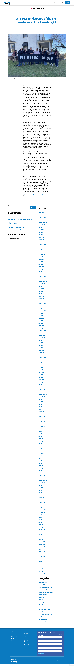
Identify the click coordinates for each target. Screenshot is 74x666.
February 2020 (42, 383)
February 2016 (41, 499)
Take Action (56, 2)
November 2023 (42, 278)
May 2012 (40, 565)
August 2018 (41, 428)
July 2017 (40, 457)
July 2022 (40, 317)
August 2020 (41, 369)
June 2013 (41, 533)
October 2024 (41, 251)
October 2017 (41, 450)
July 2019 (40, 401)
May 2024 (40, 263)
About (25, 633)
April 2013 (40, 538)
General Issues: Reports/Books (45, 593)
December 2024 (42, 246)
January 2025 (41, 243)
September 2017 (42, 452)
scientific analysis (34, 197)
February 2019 (41, 413)
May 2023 (40, 292)
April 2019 (40, 408)
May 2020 (40, 376)
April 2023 (41, 295)
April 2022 (41, 324)
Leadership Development (44, 603)
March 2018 (41, 440)
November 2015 (42, 506)
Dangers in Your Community (45, 589)
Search (9, 207)
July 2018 (40, 430)
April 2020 (41, 378)
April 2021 (40, 349)
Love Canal (41, 606)
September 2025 (42, 224)
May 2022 (40, 322)
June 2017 (41, 459)
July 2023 (40, 287)
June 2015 (41, 518)
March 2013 (41, 541)
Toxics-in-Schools (42, 620)
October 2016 (41, 479)
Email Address (40, 637)
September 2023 (42, 283)
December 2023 (42, 275)
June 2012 (41, 563)
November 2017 (42, 447)
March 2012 (41, 570)
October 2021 (41, 334)
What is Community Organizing (15, 231)
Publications (41, 613)
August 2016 (41, 484)
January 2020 (41, 386)
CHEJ (25, 196)
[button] (62, 3)
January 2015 (41, 531)
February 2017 (41, 469)
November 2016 (42, 477)
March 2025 (41, 238)
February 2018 (41, 442)
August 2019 (41, 398)
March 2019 (41, 410)
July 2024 (40, 258)
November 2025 (42, 219)
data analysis (29, 196)
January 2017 (41, 472)
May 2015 (40, 521)
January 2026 (41, 216)
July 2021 (40, 342)
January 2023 (41, 302)
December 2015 (42, 504)
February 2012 (41, 572)
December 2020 (42, 359)
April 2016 (40, 494)
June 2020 (41, 374)
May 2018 (40, 435)
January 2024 (41, 273)
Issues (49, 2)
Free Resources (42, 2)
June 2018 (41, 432)
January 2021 (41, 356)
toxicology (26, 198)
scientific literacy (40, 197)
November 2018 (42, 420)
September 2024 (42, 253)
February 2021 (41, 354)
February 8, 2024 (41, 27)
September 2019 (42, 396)
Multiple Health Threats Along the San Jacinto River (20, 221)
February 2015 (41, 528)
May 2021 (40, 346)
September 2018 (42, 425)
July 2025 (40, 229)
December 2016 (42, 474)
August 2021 (41, 339)
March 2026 (41, 214)
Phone (39, 647)
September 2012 (42, 555)
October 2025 (41, 221)
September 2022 (42, 312)
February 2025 (42, 241)
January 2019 (41, 415)
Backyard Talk (34, 16)
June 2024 (41, 260)
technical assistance (47, 197)
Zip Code (39, 651)
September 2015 (42, 511)
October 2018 (41, 423)
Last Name (40, 644)
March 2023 (41, 297)
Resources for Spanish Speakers (46, 616)
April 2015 (40, 523)
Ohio (29, 197)
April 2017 (40, 464)
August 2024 (41, 256)
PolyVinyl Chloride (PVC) (44, 611)
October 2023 (41, 280)
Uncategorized (42, 623)
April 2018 (40, 437)
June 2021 (41, 344)
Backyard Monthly (42, 584)
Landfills (40, 601)
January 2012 (41, 575)
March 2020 (41, 381)
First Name (40, 640)
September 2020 (42, 366)
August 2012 (41, 558)
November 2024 (42, 248)
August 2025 (41, 226)
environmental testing (41, 196)
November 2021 (42, 332)
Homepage (41, 16)
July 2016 (40, 487)
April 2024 (41, 265)
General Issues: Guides (44, 591)
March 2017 (41, 467)
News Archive (41, 608)
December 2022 (42, 305)
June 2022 (41, 319)
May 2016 (40, 491)
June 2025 (41, 231)
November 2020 (42, 361)
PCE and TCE (11, 218)
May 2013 (40, 536)
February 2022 (42, 329)
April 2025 (41, 236)
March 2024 (41, 268)
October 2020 (41, 364)
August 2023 (41, 285)
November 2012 (42, 550)
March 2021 (41, 351)
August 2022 (41, 315)
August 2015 (41, 514)
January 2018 (41, 445)
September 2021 (42, 337)
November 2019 (42, 391)
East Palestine (34, 196)
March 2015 (41, 526)
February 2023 (42, 300)
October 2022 (41, 310)
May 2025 (40, 233)
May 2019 (40, 405)
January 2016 (41, 501)
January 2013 (41, 545)
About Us (34, 2)
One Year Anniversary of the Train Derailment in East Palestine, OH (37, 22)
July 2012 (40, 560)
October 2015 (41, 509)
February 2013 (41, 543)
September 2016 (42, 482)
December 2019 (42, 388)
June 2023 (41, 290)
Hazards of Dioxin (42, 596)
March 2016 (41, 496)
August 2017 (41, 455)
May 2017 (40, 462)
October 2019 (41, 393)
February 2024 (42, 270)
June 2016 (41, 489)
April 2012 (40, 568)
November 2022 (42, 307)
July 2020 (40, 371)
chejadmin (34, 27)
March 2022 (41, 327)
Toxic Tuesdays (42, 618)
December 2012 (42, 548)
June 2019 (41, 403)
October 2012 (41, 553)
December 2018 (42, 418)
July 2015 (40, 516)
